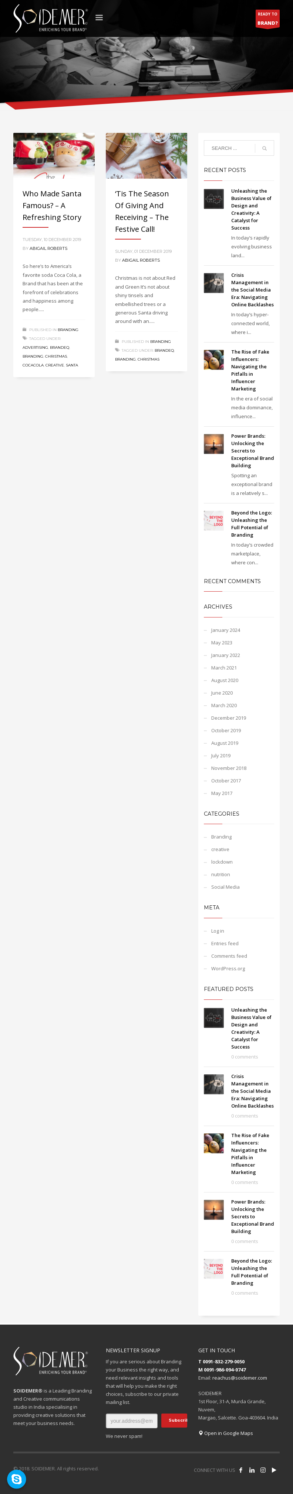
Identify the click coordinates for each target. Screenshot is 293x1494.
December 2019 (228, 718)
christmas (56, 356)
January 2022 (225, 655)
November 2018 (228, 768)
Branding (68, 329)
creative (220, 849)
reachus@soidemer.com (239, 1377)
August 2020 (224, 680)
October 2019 (226, 730)
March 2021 (224, 667)
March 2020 (224, 705)
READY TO (268, 19)
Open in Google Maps (225, 1433)
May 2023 (221, 642)
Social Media (225, 887)
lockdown (222, 861)
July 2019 (220, 755)
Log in (217, 930)
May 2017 (221, 793)
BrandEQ (59, 347)
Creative (55, 365)
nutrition (220, 874)
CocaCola (33, 365)
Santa (72, 365)
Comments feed (229, 956)
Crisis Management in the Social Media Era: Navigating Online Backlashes (252, 290)
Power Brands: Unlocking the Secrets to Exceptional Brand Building (252, 451)
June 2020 (222, 692)
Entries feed (225, 943)
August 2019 (224, 743)
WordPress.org (228, 968)
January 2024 (225, 630)
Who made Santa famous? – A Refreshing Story (52, 205)
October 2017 (226, 780)
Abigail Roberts (48, 248)
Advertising (35, 347)
